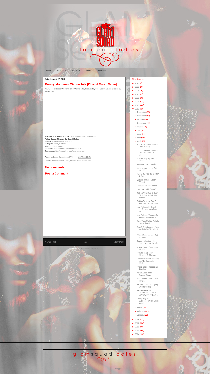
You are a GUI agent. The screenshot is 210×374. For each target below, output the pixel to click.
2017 (137, 323)
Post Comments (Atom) (89, 249)
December (141, 112)
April (139, 141)
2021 (137, 102)
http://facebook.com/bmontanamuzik (68, 149)
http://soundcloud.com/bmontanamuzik (70, 151)
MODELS (76, 70)
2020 (137, 105)
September (142, 123)
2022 (137, 98)
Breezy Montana (57, 161)
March (140, 308)
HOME (48, 70)
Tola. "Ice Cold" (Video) (146, 189)
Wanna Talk (86, 161)
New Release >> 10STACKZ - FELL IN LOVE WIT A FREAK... (147, 292)
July (139, 130)
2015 (137, 330)
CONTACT (61, 70)
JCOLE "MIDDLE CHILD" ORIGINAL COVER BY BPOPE (147, 195)
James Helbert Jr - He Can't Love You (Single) (147, 242)
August (140, 127)
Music (67, 161)
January (140, 315)
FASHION (102, 70)
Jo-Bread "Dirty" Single (146, 164)
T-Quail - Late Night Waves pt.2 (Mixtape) (146, 254)
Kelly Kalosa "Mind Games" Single (144, 274)
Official (73, 161)
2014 (137, 334)
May (139, 138)
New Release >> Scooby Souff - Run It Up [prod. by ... (147, 209)
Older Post (118, 242)
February (141, 311)
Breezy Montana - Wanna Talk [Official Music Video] (147, 152)
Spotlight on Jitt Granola (147, 186)
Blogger (118, 369)
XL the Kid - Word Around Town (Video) (147, 145)
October (140, 119)
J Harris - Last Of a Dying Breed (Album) (147, 285)
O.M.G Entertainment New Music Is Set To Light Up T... (148, 229)
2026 (137, 83)
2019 (137, 109)
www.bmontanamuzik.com (62, 141)
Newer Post (50, 242)
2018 (137, 320)
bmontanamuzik (57, 146)
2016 (137, 327)
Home (85, 242)
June (139, 134)
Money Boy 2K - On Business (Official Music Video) (148, 301)
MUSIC (89, 70)
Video (78, 161)
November (141, 116)
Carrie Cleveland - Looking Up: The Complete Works (148, 261)
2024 (137, 91)
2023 (137, 94)
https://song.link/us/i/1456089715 (83, 136)
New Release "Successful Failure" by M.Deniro (147, 216)
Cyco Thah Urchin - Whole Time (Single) (148, 222)
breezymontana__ (61, 144)
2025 (137, 87)
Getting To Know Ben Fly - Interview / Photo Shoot (147, 202)
